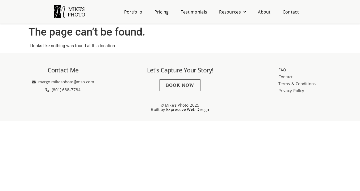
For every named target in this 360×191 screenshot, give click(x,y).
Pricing (161, 12)
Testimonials (194, 12)
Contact (291, 12)
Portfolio (133, 12)
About (264, 12)
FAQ (282, 69)
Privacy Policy (291, 90)
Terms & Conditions (297, 83)
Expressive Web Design (187, 109)
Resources (232, 12)
